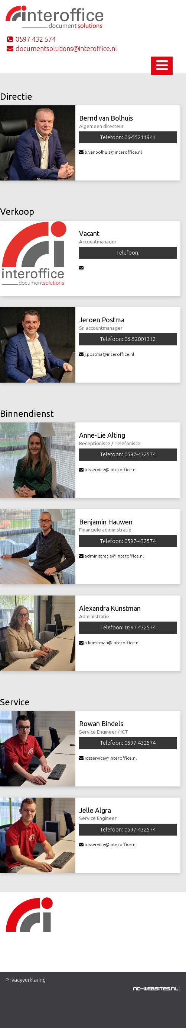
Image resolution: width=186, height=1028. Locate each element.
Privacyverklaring (26, 980)
